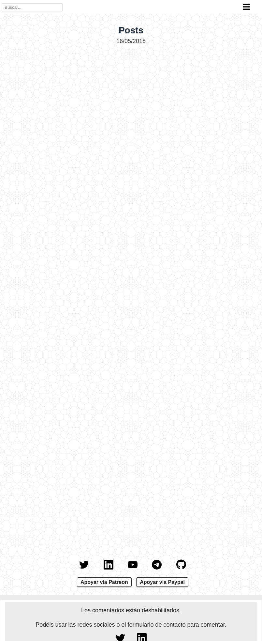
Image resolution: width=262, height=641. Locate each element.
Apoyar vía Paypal (162, 582)
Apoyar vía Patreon (104, 582)
